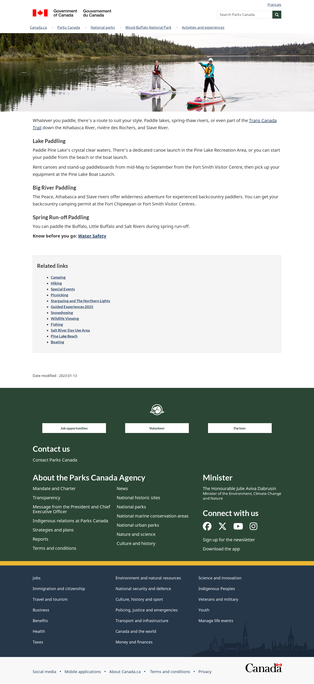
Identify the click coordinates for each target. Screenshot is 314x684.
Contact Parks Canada (55, 460)
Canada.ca (38, 27)
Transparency (46, 498)
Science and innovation (219, 577)
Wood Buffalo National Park (148, 27)
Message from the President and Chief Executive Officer (71, 509)
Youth (203, 610)
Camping (58, 277)
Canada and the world (136, 631)
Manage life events (215, 620)
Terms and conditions (54, 548)
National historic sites (138, 498)
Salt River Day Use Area (70, 330)
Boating (57, 342)
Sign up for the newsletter (229, 540)
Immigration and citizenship (59, 588)
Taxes (38, 642)
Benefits (40, 620)
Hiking (56, 283)
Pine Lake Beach (64, 336)
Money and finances (134, 642)
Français (274, 4)
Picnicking (59, 295)
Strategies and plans (53, 530)
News (122, 488)
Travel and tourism (50, 599)
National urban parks (138, 525)
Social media (44, 671)
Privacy (205, 671)
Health (39, 631)
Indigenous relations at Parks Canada (70, 521)
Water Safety (92, 236)
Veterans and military (218, 599)
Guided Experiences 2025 (72, 306)
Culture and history (136, 543)
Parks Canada (68, 27)
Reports (40, 539)
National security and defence (143, 588)
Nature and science (136, 534)
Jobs (37, 577)
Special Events (63, 289)
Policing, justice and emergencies (147, 610)
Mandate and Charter (54, 488)
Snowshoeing (62, 312)
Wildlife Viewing (65, 318)
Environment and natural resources (148, 577)
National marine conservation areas (153, 516)
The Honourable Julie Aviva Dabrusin (242, 493)
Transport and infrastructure (142, 620)
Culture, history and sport (139, 599)
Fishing (57, 324)
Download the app (221, 549)
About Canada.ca (125, 671)
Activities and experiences (203, 27)
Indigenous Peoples (216, 588)
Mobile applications (83, 671)
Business (41, 610)
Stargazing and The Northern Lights (80, 301)
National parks (103, 27)
